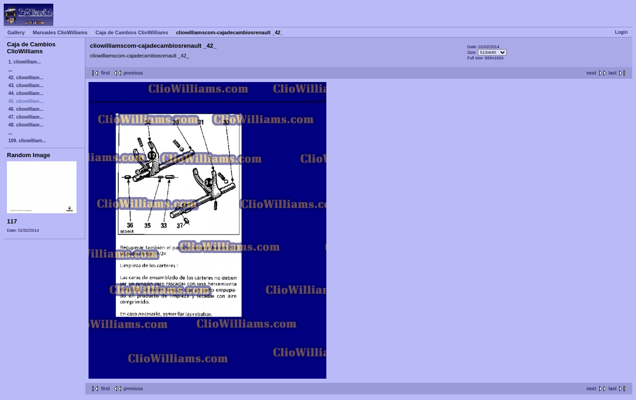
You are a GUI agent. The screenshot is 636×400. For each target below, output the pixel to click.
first (105, 73)
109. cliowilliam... (27, 140)
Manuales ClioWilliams (60, 32)
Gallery (16, 32)
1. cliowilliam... (24, 61)
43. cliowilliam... (26, 85)
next (591, 73)
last (613, 73)
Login (621, 32)
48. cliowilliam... (26, 124)
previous (133, 73)
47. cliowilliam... (26, 117)
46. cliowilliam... (26, 109)
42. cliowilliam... (26, 77)
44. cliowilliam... (26, 93)
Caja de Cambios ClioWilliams (131, 32)
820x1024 (494, 58)
